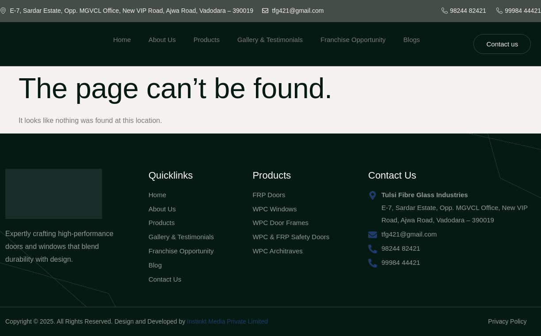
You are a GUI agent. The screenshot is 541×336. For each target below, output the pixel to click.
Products (207, 39)
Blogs (412, 39)
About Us (162, 39)
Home (122, 39)
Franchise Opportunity (353, 39)
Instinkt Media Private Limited (227, 321)
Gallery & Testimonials (270, 39)
